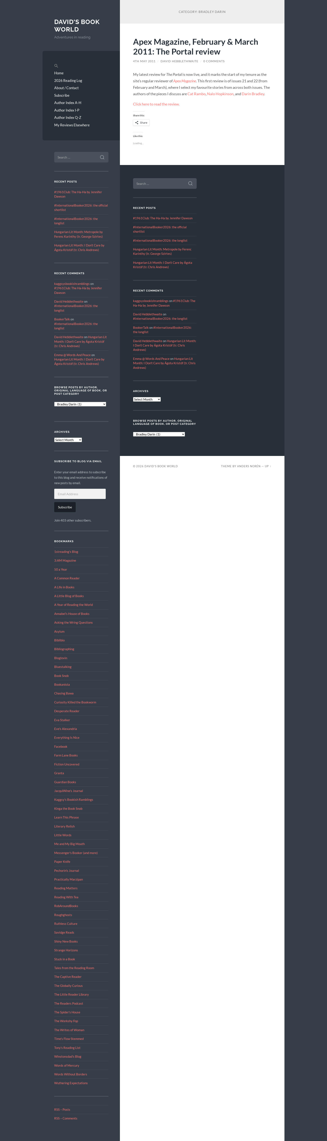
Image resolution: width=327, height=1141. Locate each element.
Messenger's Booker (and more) (76, 853)
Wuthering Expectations (71, 1083)
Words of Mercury (66, 1065)
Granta (59, 773)
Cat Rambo (196, 93)
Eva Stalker (62, 720)
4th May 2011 (144, 61)
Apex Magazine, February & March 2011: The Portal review (195, 46)
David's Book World (77, 25)
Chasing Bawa (64, 693)
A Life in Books (64, 587)
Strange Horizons (66, 950)
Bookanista (62, 684)
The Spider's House (67, 1012)
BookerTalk (62, 319)
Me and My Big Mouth (69, 844)
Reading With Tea (66, 897)
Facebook (60, 746)
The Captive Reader (68, 977)
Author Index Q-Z (67, 117)
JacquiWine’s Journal (68, 791)
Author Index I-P (66, 110)
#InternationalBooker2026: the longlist (160, 240)
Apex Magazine (184, 81)
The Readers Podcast (68, 1003)
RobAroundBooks (66, 906)
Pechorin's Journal (66, 870)
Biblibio (59, 640)
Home (59, 73)
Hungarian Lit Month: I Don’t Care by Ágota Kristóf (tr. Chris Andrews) (80, 341)
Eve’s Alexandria (65, 729)
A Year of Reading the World (73, 605)
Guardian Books (65, 782)
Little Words (63, 835)
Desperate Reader (66, 711)
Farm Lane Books (66, 755)
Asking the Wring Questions (73, 622)
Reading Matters (66, 888)
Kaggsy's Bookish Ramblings (73, 799)
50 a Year (60, 569)
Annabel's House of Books (71, 614)
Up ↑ (268, 466)
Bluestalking (63, 667)
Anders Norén (249, 466)
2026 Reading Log (68, 80)
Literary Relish (64, 826)
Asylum (59, 631)
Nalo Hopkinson (220, 93)
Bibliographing (64, 649)
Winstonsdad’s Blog (67, 1056)
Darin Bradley (253, 93)
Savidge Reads (64, 932)
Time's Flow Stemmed (69, 1039)
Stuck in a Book (64, 959)
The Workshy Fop (66, 1021)
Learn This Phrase (66, 817)
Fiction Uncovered (66, 764)
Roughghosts (63, 915)
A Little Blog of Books (69, 596)
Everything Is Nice (66, 737)
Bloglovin (60, 658)
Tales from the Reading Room (74, 968)
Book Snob (61, 676)
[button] (81, 66)
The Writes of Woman (69, 1030)
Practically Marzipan (68, 879)
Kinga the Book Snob (68, 808)
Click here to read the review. (156, 104)
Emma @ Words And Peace (72, 355)
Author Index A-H (67, 102)
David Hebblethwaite (68, 301)
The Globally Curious (68, 985)
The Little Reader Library (71, 994)
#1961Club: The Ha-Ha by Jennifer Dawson (162, 218)
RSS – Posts (62, 1109)
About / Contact (66, 88)
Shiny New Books (66, 941)
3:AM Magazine (65, 560)
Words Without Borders (70, 1074)
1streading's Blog (66, 551)
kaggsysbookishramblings (72, 284)
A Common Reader (67, 578)
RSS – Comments (65, 1118)
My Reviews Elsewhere (72, 125)
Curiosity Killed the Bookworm (75, 702)
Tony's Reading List (67, 1048)
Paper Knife (62, 861)
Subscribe (61, 95)
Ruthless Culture (65, 923)
